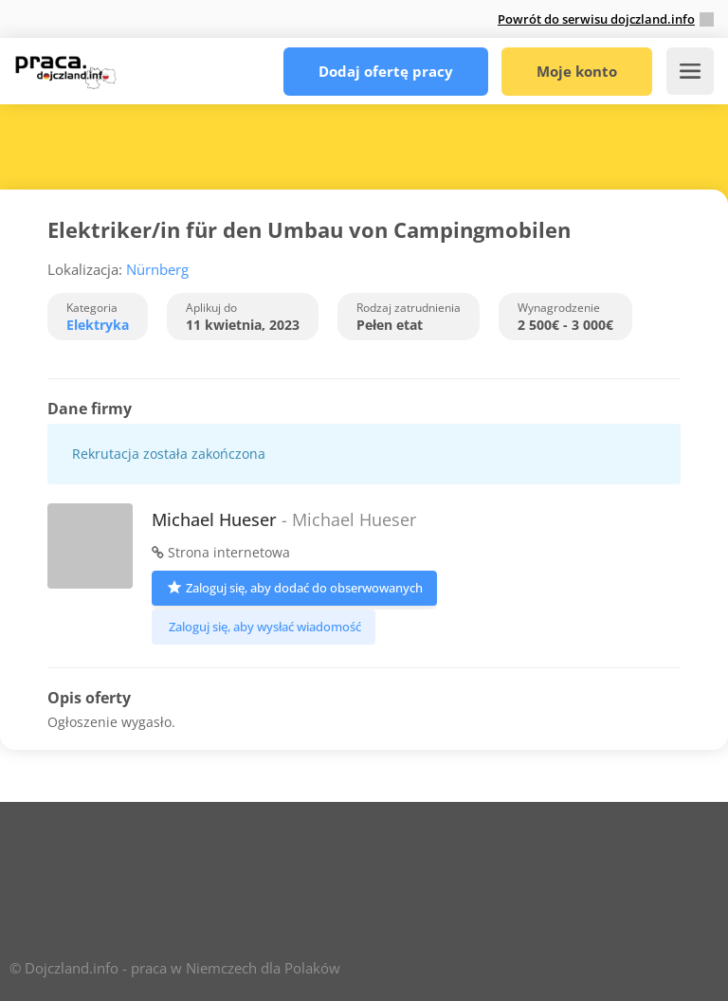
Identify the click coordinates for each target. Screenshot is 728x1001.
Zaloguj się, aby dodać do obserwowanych (294, 586)
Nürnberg (157, 269)
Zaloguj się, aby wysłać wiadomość (263, 626)
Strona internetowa (221, 552)
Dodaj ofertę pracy (385, 71)
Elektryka (97, 325)
